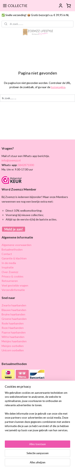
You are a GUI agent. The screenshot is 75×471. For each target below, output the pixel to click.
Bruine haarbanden (13, 314)
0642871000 (25, 165)
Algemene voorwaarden (16, 245)
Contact (7, 254)
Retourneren (10, 280)
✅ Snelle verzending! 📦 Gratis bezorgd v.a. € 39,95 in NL (35, 15)
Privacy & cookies (12, 276)
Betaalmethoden (12, 249)
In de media (9, 263)
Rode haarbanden (13, 323)
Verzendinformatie (13, 290)
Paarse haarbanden (14, 332)
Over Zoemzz (10, 272)
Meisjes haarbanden (14, 341)
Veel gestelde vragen (15, 285)
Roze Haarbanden (13, 327)
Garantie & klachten (14, 258)
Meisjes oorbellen (13, 346)
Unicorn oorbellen (13, 350)
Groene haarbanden (14, 318)
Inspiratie (8, 267)
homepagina (58, 87)
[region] (37, 413)
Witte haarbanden (13, 336)
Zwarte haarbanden (14, 305)
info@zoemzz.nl (11, 160)
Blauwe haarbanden (14, 310)
